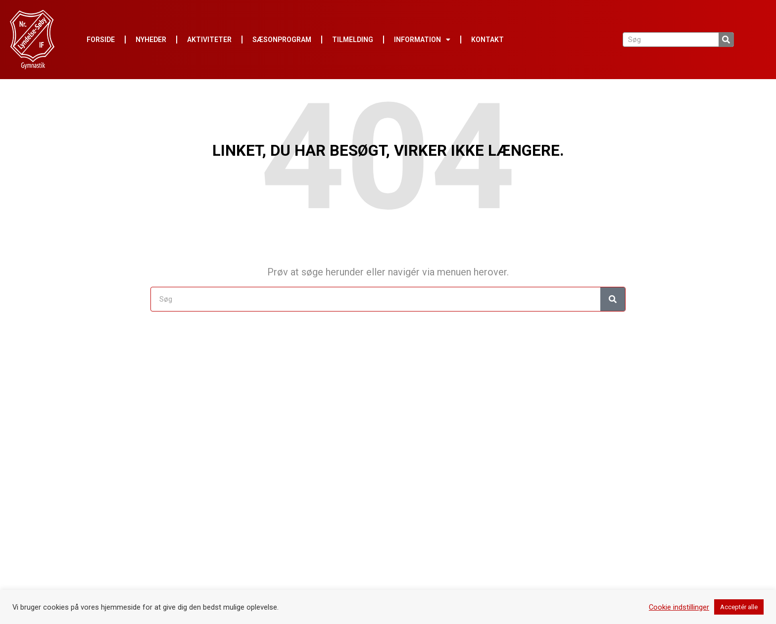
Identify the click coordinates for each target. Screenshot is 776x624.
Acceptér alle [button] (739, 607)
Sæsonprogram (281, 40)
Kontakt (487, 40)
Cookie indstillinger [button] (679, 607)
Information (422, 39)
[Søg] (726, 39)
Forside (101, 40)
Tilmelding (352, 40)
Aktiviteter (209, 40)
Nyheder (151, 40)
